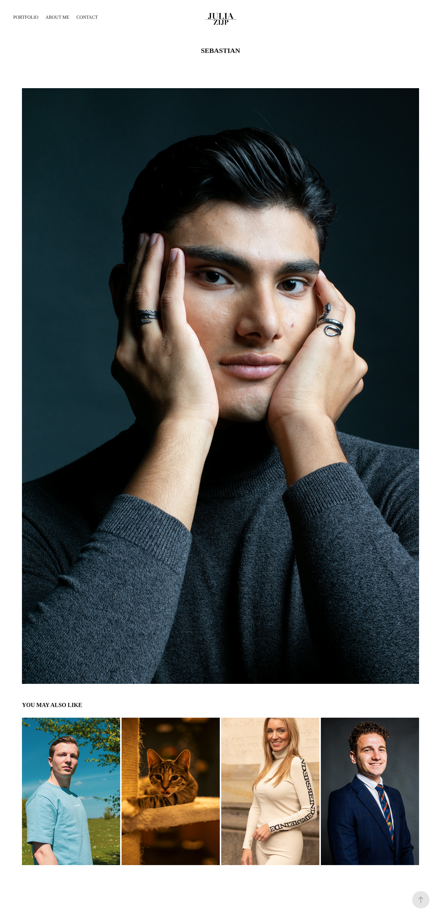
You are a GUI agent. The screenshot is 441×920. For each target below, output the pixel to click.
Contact (87, 17)
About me (57, 17)
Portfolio (25, 17)
